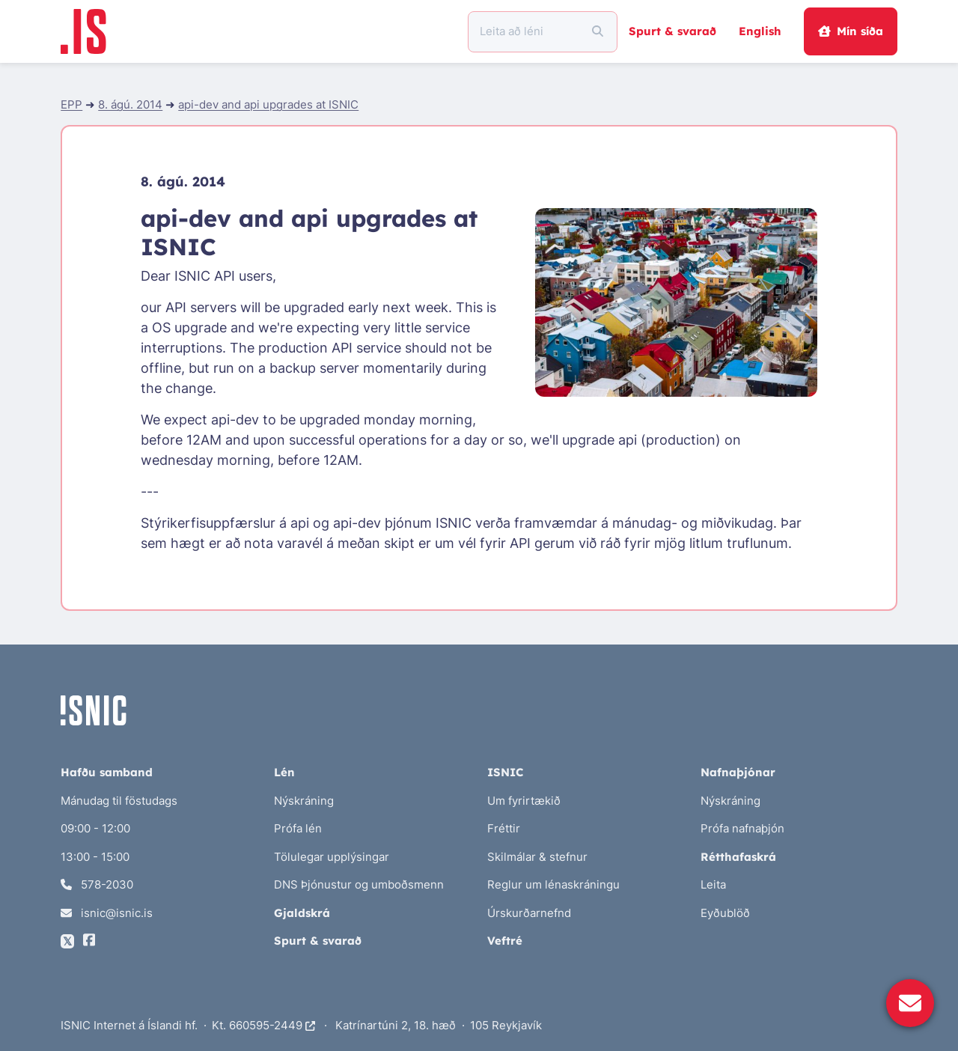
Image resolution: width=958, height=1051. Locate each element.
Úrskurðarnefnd (529, 913)
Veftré (504, 940)
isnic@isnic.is (107, 913)
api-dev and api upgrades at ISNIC (268, 104)
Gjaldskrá (302, 913)
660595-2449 (272, 1025)
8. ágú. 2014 (130, 104)
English (760, 31)
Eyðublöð (725, 913)
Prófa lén (298, 828)
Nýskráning (304, 800)
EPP (71, 104)
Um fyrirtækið (524, 800)
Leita (713, 884)
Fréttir (503, 828)
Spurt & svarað (672, 31)
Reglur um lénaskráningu (553, 884)
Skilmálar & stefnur (537, 857)
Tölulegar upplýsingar (331, 857)
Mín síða (850, 31)
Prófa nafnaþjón (742, 828)
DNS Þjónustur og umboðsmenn (359, 884)
